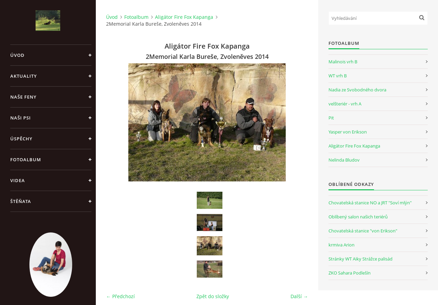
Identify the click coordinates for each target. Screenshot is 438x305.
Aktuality (23, 76)
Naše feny (23, 97)
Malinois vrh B (342, 62)
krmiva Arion (341, 245)
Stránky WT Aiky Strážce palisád (360, 259)
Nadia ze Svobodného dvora (357, 90)
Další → (299, 296)
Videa (17, 180)
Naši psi (20, 118)
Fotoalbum (25, 159)
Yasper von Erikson (347, 132)
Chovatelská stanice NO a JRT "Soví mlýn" (370, 203)
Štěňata (20, 201)
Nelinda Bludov (344, 160)
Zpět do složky (212, 296)
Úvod (17, 55)
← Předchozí (120, 296)
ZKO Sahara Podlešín (349, 273)
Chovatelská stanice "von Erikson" (362, 231)
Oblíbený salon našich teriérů (358, 217)
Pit (331, 118)
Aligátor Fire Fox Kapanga (184, 17)
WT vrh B (337, 76)
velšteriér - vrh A (344, 104)
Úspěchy (21, 139)
